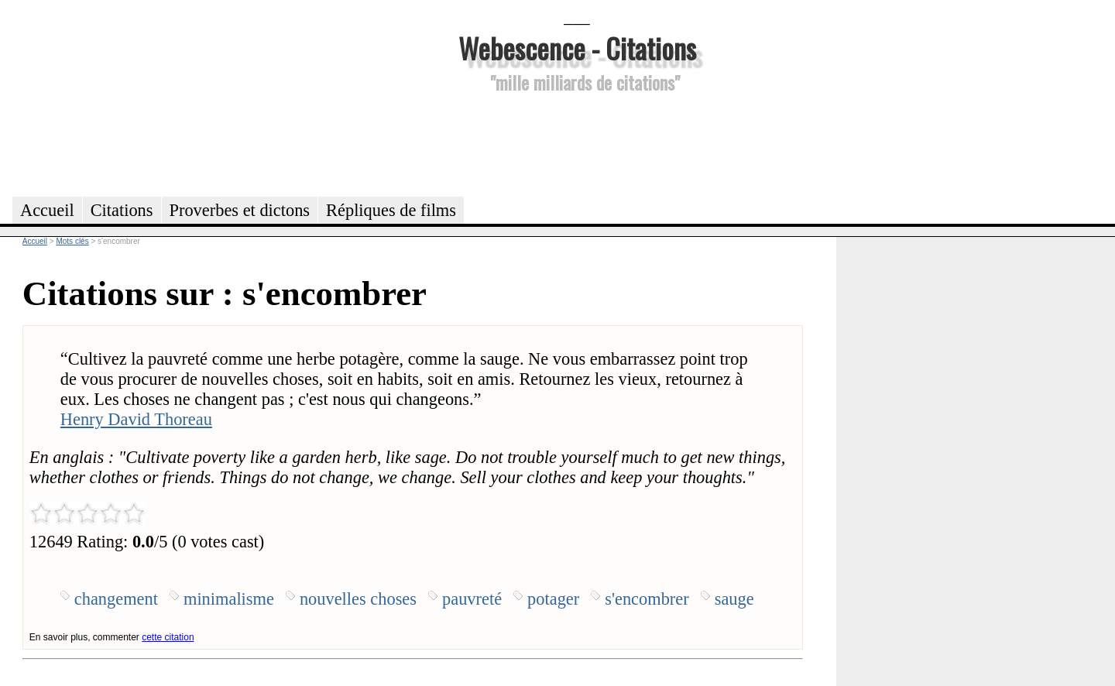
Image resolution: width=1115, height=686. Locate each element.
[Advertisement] (577, 142)
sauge (734, 599)
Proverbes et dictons (240, 210)
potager (553, 599)
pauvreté (472, 599)
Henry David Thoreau (136, 419)
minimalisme (229, 599)
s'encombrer (646, 599)
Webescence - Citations (577, 47)
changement (116, 599)
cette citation (168, 637)
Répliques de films (391, 210)
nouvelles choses (358, 599)
